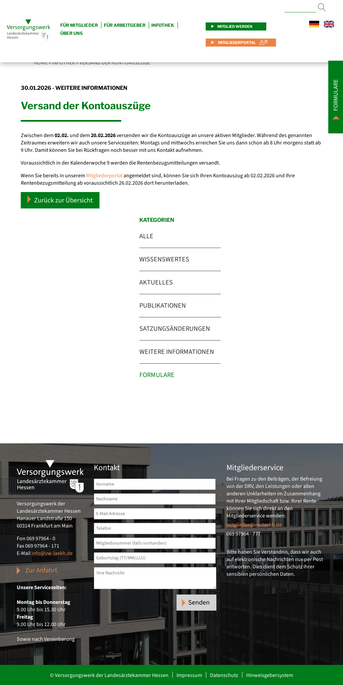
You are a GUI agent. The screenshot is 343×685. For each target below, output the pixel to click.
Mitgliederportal (236, 42)
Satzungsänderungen (174, 328)
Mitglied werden (234, 26)
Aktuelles (156, 282)
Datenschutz (224, 675)
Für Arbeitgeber (124, 25)
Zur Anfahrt (41, 570)
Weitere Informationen (176, 352)
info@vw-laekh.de (52, 553)
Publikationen (162, 305)
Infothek (162, 25)
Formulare (157, 375)
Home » (42, 62)
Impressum (189, 675)
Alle (146, 236)
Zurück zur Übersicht (60, 200)
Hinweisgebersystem (269, 675)
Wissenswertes (164, 259)
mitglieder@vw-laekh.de (254, 524)
